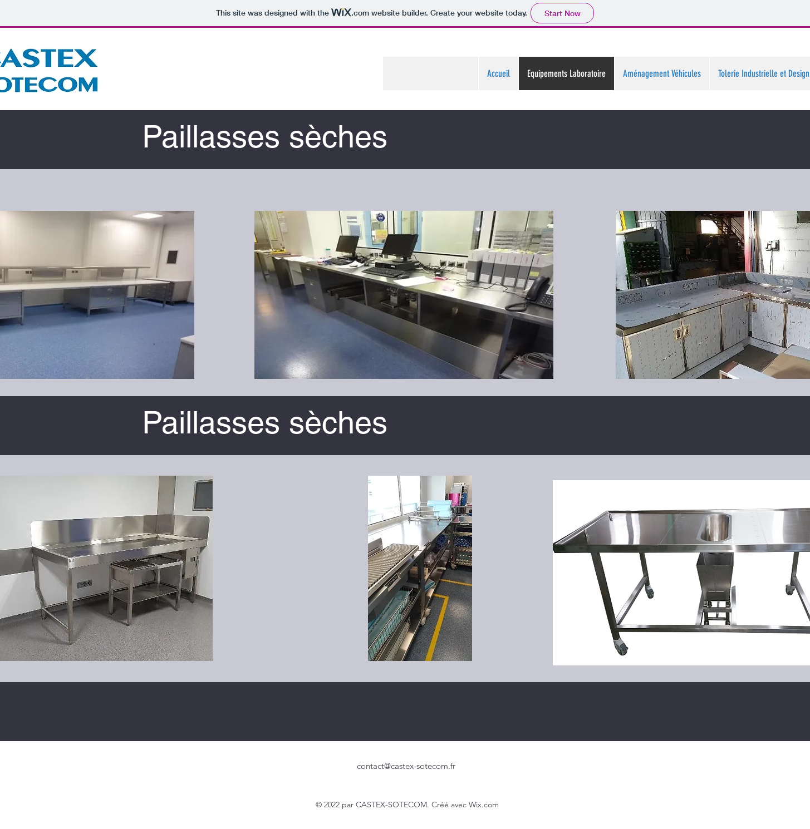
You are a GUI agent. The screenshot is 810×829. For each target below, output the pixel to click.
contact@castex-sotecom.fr (406, 766)
